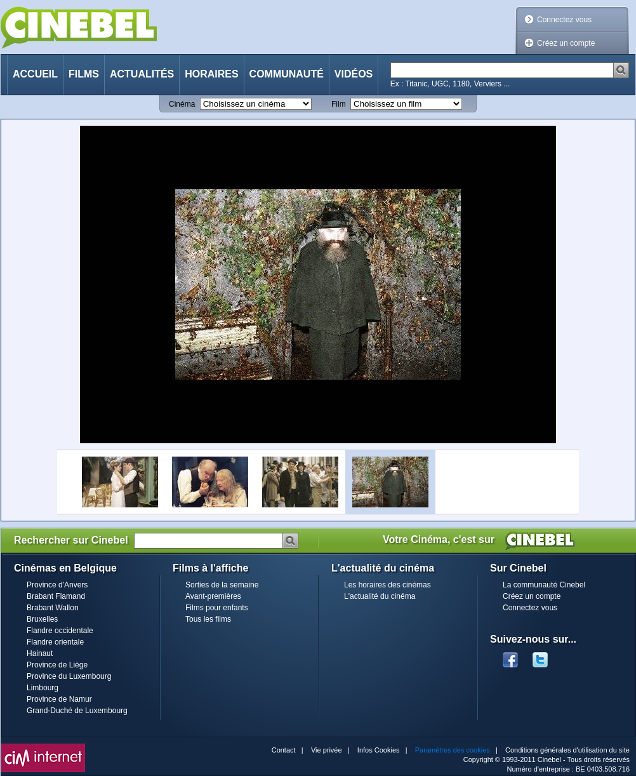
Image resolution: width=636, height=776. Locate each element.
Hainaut (40, 653)
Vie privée (326, 750)
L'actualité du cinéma (379, 596)
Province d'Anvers (57, 584)
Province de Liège (57, 664)
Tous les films (208, 619)
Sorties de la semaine (221, 584)
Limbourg (42, 687)
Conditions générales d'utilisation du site (567, 750)
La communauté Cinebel (544, 584)
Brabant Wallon (53, 607)
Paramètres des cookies (452, 750)
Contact (284, 750)
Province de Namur (59, 699)
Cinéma (182, 104)
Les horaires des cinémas (387, 584)
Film (338, 104)
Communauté (286, 74)
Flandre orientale (55, 642)
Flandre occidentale (60, 630)
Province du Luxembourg (69, 676)
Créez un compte (566, 43)
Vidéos (354, 74)
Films (84, 74)
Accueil (35, 74)
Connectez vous (564, 19)
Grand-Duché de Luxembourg (77, 710)
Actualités (142, 74)
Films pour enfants (216, 607)
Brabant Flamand (56, 596)
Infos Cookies (378, 750)
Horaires (211, 74)
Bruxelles (42, 619)
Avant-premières (213, 596)
